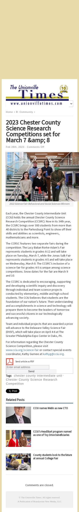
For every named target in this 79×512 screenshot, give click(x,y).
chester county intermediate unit (38, 375)
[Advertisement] (39, 39)
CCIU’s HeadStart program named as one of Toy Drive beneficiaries (52, 433)
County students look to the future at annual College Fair (52, 456)
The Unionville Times (31, 497)
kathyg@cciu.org (53, 354)
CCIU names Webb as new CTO (50, 408)
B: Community (24, 112)
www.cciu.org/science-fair (22, 350)
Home (9, 112)
